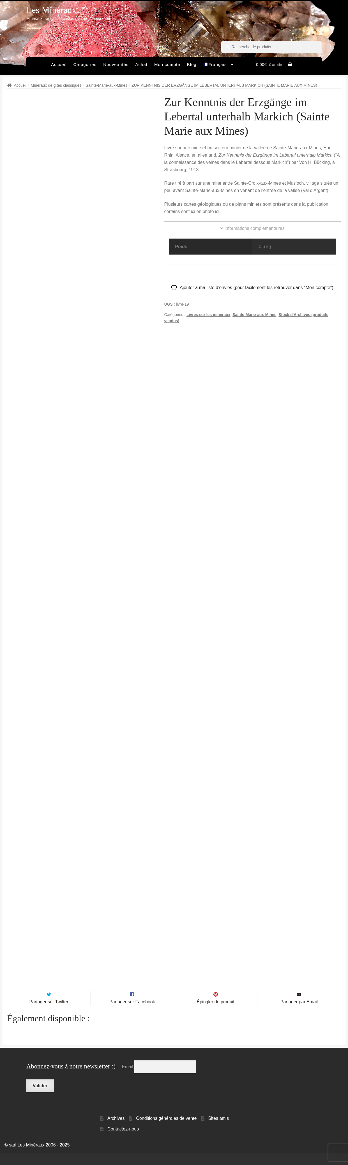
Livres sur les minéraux (208, 314)
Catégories (84, 64)
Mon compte (167, 64)
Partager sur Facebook (132, 1013)
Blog (192, 64)
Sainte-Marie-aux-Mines (106, 85)
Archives (116, 1130)
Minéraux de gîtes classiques (56, 85)
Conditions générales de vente (166, 1130)
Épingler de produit (215, 1013)
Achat (141, 64)
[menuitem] (218, 66)
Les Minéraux (51, 10)
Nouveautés (115, 64)
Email (128, 1078)
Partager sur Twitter (48, 1013)
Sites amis (218, 1130)
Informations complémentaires (252, 228)
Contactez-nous (123, 1141)
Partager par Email (299, 1013)
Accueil (58, 64)
